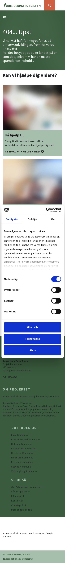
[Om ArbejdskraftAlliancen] (26, 487)
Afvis (32, 350)
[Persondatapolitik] (19, 505)
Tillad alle (32, 327)
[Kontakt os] (17, 500)
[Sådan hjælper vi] (20, 491)
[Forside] (22, 5)
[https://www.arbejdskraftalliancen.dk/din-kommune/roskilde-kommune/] (22, 462)
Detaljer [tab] (32, 219)
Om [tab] (53, 219)
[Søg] (49, 5)
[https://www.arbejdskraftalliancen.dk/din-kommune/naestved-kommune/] (22, 453)
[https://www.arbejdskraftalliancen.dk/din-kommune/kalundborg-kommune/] (23, 448)
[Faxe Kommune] (19, 435)
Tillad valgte (32, 338)
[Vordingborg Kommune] (24, 471)
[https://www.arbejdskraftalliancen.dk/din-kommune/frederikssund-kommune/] (25, 439)
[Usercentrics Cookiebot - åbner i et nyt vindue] (46, 210)
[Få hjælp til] (24, 152)
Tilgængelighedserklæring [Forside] (18, 559)
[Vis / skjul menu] (60, 5)
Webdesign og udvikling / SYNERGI (16, 554)
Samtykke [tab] (12, 219)
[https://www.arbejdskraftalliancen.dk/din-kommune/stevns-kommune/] (21, 466)
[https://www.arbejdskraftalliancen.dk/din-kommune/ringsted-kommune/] (22, 457)
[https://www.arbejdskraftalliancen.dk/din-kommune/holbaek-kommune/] (21, 444)
